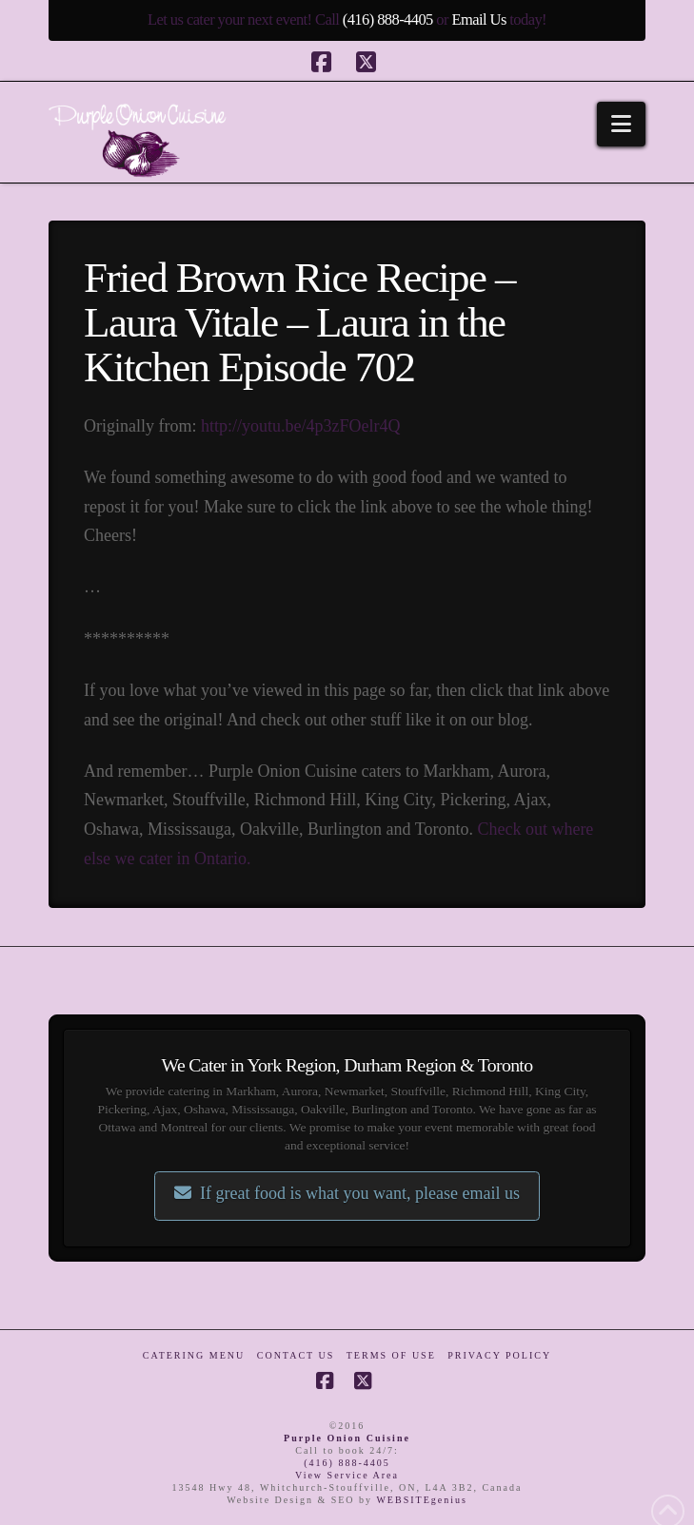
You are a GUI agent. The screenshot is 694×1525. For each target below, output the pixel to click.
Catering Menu (194, 1355)
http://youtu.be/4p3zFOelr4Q (300, 425)
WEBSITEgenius (421, 1500)
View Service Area (347, 1475)
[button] (621, 124)
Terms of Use (391, 1355)
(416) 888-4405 (388, 19)
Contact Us (296, 1355)
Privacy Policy (499, 1355)
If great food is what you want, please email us (347, 1193)
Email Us (478, 19)
